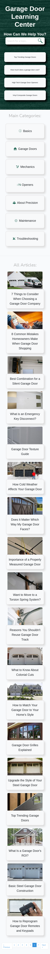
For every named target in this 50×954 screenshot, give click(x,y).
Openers (25, 184)
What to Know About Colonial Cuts (25, 672)
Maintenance (25, 220)
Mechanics (25, 166)
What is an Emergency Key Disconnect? (25, 416)
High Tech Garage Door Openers (25, 82)
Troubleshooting (25, 238)
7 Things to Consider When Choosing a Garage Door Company (25, 298)
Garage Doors (25, 148)
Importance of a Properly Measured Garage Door (25, 562)
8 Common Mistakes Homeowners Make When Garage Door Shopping (25, 341)
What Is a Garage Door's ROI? (25, 853)
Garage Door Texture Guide (25, 451)
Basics (25, 131)
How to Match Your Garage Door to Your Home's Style (25, 709)
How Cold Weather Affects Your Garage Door (25, 487)
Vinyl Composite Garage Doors (25, 95)
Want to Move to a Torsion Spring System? (25, 597)
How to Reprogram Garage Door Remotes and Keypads (25, 926)
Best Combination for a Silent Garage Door (25, 381)
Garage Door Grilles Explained (25, 747)
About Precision (25, 202)
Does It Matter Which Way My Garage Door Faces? (25, 524)
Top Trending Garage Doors (25, 57)
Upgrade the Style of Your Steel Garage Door (25, 783)
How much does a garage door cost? (25, 70)
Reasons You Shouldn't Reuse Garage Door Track (25, 634)
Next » (44, 946)
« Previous (6, 946)
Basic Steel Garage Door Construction (25, 888)
